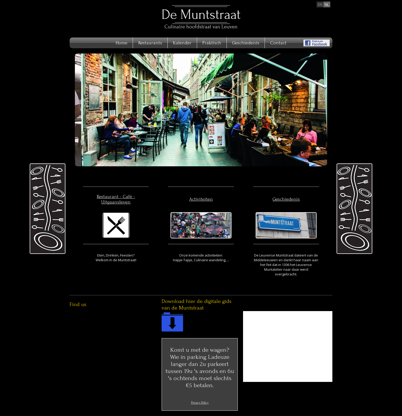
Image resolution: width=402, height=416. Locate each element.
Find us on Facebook (316, 43)
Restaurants (150, 43)
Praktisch (211, 43)
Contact (278, 43)
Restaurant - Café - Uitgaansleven (116, 199)
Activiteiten (201, 199)
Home (121, 43)
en (320, 4)
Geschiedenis (245, 43)
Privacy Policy (200, 402)
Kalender (182, 43)
